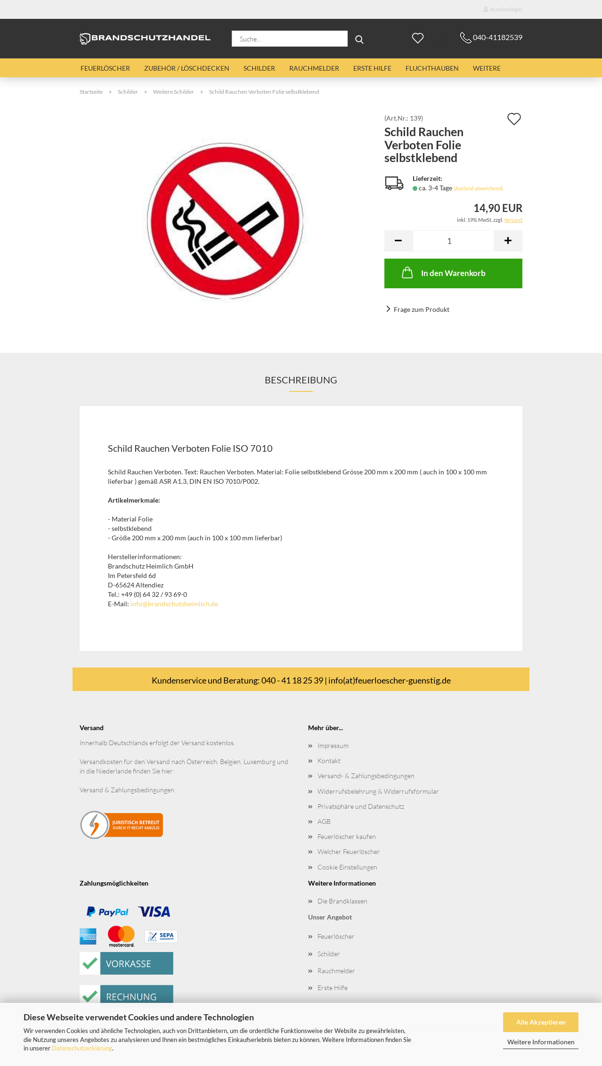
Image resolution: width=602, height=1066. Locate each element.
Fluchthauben (432, 68)
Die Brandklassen (342, 901)
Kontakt (329, 761)
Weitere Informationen (541, 1042)
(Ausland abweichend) (478, 188)
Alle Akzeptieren (541, 1022)
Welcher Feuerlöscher (348, 851)
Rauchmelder (314, 68)
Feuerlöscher (105, 68)
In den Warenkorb (443, 272)
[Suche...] (359, 39)
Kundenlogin (502, 9)
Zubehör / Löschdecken (186, 68)
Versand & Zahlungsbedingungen (127, 790)
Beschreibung (301, 379)
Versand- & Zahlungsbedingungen (366, 776)
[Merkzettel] (418, 38)
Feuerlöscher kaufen (346, 836)
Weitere (487, 68)
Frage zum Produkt (421, 309)
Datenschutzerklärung (82, 1048)
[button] (441, 38)
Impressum (333, 745)
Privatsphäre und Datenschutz (360, 806)
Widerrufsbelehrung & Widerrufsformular (378, 791)
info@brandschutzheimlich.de (174, 604)
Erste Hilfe (372, 68)
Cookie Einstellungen (347, 867)
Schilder (259, 68)
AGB (324, 821)
